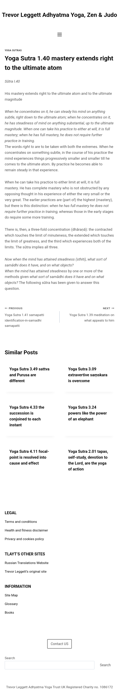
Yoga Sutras (13, 50)
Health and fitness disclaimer (26, 530)
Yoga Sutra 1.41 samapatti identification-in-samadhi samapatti (30, 316)
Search (10, 658)
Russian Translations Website (26, 563)
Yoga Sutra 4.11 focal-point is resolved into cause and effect (29, 457)
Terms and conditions (21, 522)
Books (9, 612)
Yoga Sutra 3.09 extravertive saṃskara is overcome (87, 375)
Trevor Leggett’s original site (25, 571)
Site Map (11, 595)
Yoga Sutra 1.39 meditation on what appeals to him (88, 313)
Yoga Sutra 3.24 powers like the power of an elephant (87, 413)
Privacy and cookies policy (24, 539)
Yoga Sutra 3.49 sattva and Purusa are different (29, 375)
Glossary (11, 604)
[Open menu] (59, 34)
